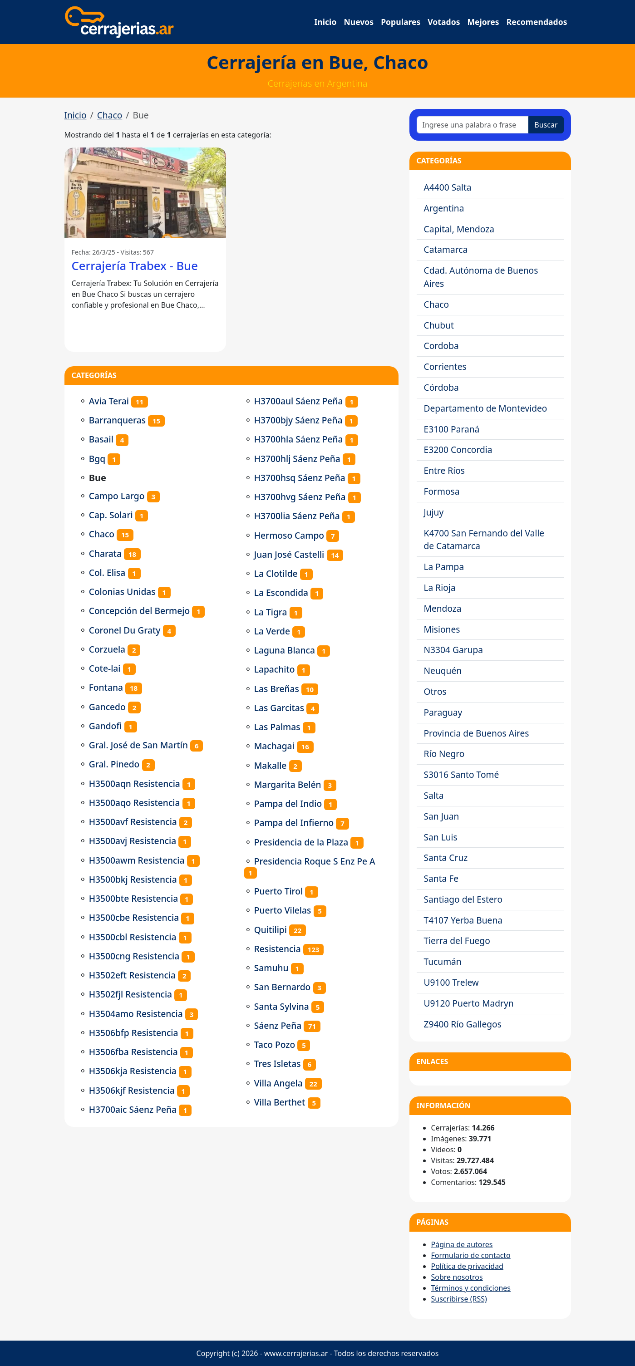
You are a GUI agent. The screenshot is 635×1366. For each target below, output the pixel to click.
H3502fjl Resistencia (130, 994)
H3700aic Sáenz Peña (133, 1109)
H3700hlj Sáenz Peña (297, 458)
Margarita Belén (287, 784)
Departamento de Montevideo (485, 408)
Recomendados (537, 21)
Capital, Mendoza (459, 229)
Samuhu (271, 968)
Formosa (442, 491)
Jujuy (434, 512)
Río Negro (444, 753)
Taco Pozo (274, 1044)
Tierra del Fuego (457, 940)
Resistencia (277, 949)
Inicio (326, 21)
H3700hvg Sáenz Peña (300, 497)
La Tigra (270, 612)
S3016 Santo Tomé (461, 774)
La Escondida (281, 592)
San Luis (441, 837)
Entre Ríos (444, 470)
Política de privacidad (467, 1266)
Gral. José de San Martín (138, 745)
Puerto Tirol (278, 891)
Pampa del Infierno (294, 822)
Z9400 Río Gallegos (463, 1024)
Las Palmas (277, 727)
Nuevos (359, 21)
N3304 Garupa (453, 650)
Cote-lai (105, 668)
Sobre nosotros (457, 1277)
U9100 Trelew (451, 982)
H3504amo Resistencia (136, 1013)
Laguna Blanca (284, 650)
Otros (435, 691)
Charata (105, 553)
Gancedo (107, 707)
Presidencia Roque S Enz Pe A (314, 861)
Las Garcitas (279, 708)
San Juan (441, 816)
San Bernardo (282, 987)
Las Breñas (276, 689)
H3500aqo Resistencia (134, 802)
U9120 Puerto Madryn (469, 1003)
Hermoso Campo (289, 535)
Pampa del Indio (288, 803)
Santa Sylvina (281, 1006)
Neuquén (443, 670)
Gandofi (105, 726)
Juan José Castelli (289, 554)
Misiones (442, 629)
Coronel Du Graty (125, 630)
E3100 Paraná (452, 429)
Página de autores (462, 1244)
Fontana (106, 687)
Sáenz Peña (277, 1025)
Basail (101, 439)
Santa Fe (441, 878)
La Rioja (440, 587)
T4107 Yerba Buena (463, 920)
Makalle (270, 765)
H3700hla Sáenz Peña (298, 439)
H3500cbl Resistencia (133, 937)
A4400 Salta (448, 187)
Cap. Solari (111, 515)
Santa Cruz (446, 857)
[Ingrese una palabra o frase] (473, 124)
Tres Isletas (277, 1063)
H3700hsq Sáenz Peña (299, 478)
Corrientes (445, 366)
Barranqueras (117, 420)
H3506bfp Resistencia (133, 1033)
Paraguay (443, 712)
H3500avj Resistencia (132, 841)
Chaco (110, 115)
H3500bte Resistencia (133, 898)
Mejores (483, 21)
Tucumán (443, 961)
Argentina (444, 208)
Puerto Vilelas (282, 910)
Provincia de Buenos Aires (476, 733)
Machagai (274, 746)
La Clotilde (276, 573)
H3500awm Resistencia (137, 860)
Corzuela (107, 649)
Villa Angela (278, 1083)
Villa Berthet (279, 1102)
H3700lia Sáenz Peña (297, 516)
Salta (434, 795)
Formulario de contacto (471, 1255)
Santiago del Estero (463, 899)
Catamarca (446, 249)
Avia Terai (109, 401)
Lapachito (274, 669)
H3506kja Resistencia (133, 1071)
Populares (400, 21)
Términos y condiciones (471, 1288)
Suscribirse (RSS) (459, 1299)
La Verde (272, 631)
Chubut (439, 325)
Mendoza (443, 608)
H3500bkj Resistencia (133, 879)
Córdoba (441, 387)
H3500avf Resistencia (133, 822)
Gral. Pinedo (114, 764)
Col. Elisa (107, 572)
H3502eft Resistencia (132, 975)
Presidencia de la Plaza (301, 842)
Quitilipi (270, 930)
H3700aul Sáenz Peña (298, 401)
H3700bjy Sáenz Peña (298, 420)
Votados (444, 21)
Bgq (97, 458)
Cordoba (441, 345)
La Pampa (444, 566)
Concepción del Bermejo (139, 610)
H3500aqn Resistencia (134, 783)
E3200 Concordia (458, 449)
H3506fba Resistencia (133, 1052)
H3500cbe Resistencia (134, 917)
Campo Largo (117, 496)
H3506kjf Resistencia (132, 1090)
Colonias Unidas (122, 591)
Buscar (545, 125)
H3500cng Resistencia (134, 956)
